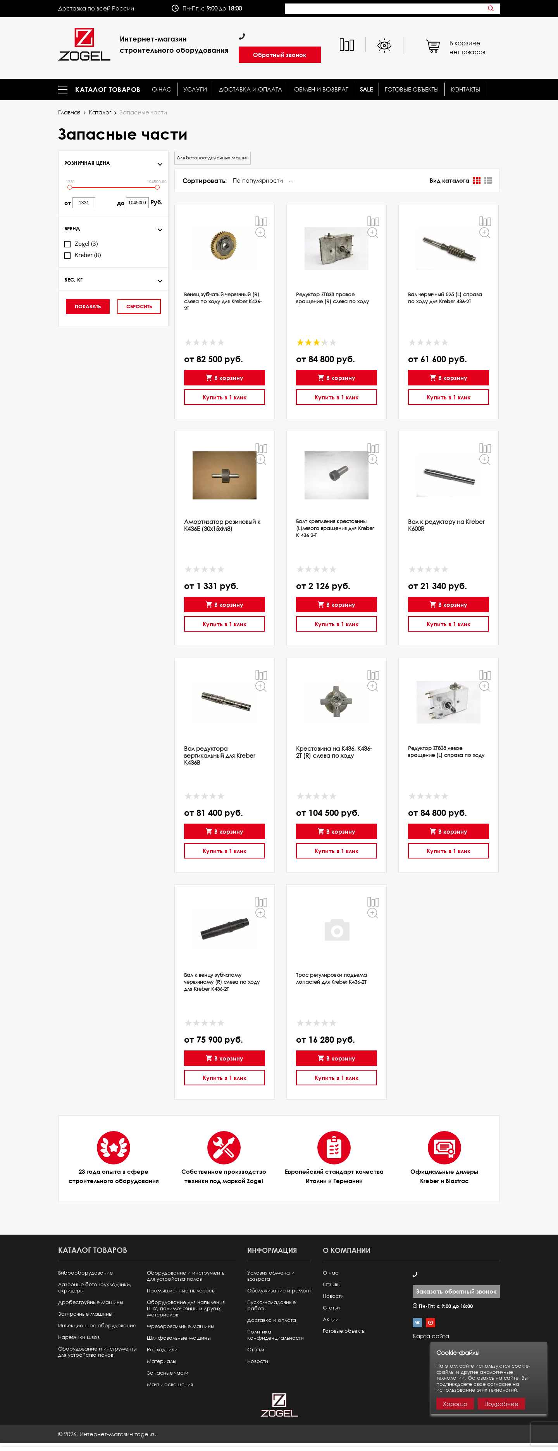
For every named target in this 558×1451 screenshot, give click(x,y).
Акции (331, 1319)
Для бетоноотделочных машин (212, 157)
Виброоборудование (85, 1273)
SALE (366, 89)
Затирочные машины (85, 1314)
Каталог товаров (108, 89)
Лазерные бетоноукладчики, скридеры (94, 1287)
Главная (69, 112)
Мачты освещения (170, 1384)
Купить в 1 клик (224, 395)
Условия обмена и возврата (270, 1276)
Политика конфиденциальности (275, 1334)
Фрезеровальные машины (180, 1326)
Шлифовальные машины (179, 1338)
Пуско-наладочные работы (271, 1305)
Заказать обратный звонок (456, 1291)
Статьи (255, 1349)
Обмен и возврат (321, 89)
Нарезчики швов (79, 1337)
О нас (161, 89)
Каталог (100, 112)
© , (107, 1434)
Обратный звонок (279, 54)
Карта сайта (431, 1336)
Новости (257, 1361)
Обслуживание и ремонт (279, 1290)
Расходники (162, 1349)
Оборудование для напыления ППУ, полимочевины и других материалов (186, 1308)
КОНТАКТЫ (465, 89)
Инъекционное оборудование (97, 1325)
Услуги (195, 89)
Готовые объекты (412, 89)
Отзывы (332, 1284)
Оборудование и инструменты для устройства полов (97, 1352)
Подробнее (501, 1404)
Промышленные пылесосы (181, 1290)
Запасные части (167, 1373)
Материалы (161, 1361)
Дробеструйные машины (90, 1302)
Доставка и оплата (250, 89)
